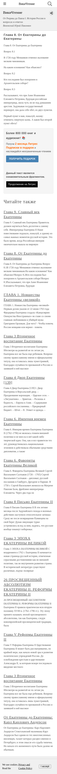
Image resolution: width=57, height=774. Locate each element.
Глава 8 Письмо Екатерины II (28, 502)
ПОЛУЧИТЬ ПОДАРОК (22, 159)
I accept (45, 766)
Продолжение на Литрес (22, 184)
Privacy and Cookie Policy (25, 766)
